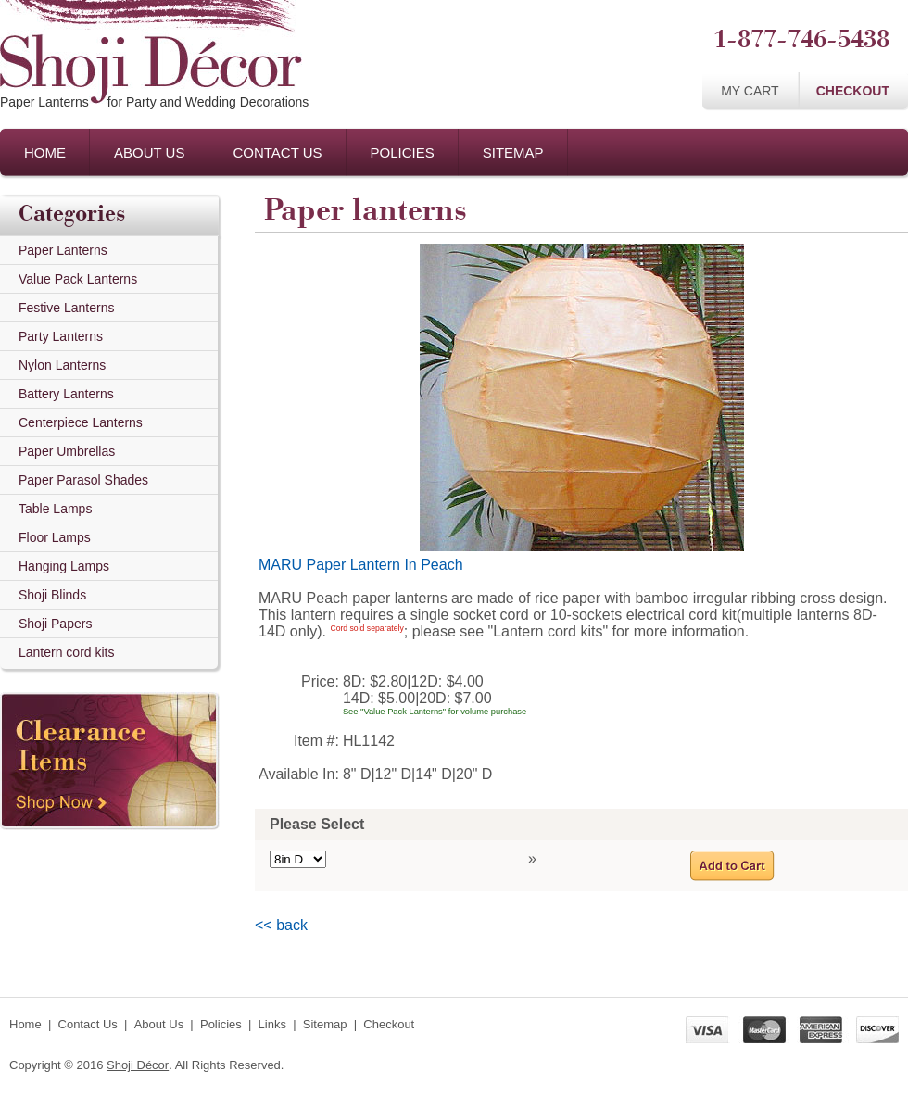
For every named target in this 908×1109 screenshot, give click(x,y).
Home (45, 152)
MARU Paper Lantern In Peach (361, 565)
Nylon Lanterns (62, 365)
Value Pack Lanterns (78, 278)
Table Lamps (55, 508)
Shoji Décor (138, 1065)
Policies (403, 152)
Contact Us (277, 152)
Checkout (852, 90)
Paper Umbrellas (67, 451)
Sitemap (513, 152)
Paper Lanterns (63, 250)
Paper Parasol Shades (83, 480)
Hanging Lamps (64, 566)
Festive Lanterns (67, 307)
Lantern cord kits (67, 652)
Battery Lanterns (66, 393)
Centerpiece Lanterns (81, 422)
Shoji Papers (55, 623)
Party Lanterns (61, 336)
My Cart (750, 90)
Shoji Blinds (52, 594)
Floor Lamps (55, 537)
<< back (281, 925)
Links (272, 1024)
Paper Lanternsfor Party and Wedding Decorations (154, 102)
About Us (149, 152)
